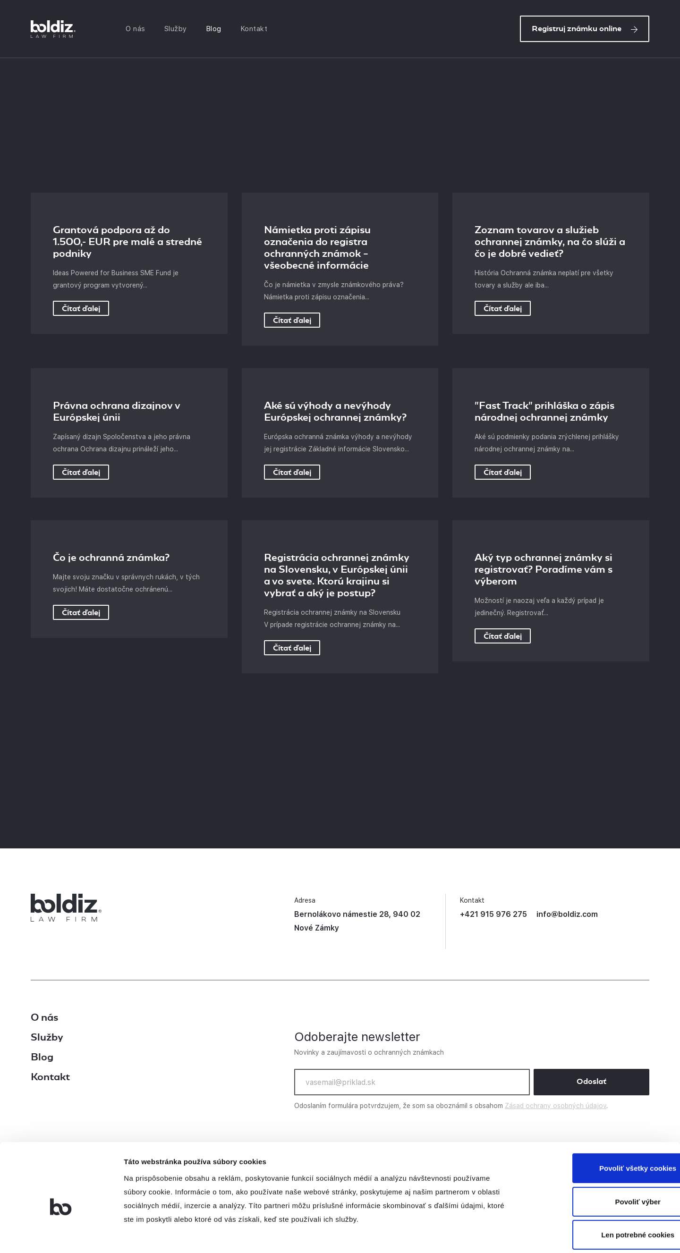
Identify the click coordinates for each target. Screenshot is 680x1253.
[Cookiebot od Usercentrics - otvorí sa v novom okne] (61, 1235)
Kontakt (256, 29)
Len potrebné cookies (601, 1190)
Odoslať (591, 1082)
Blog (215, 29)
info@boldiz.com (567, 914)
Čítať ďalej (81, 308)
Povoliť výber (601, 1157)
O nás (137, 29)
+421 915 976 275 (493, 914)
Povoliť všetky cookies (600, 1123)
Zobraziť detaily (493, 1235)
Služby (177, 29)
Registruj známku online (585, 29)
